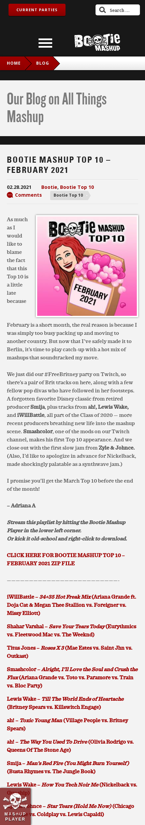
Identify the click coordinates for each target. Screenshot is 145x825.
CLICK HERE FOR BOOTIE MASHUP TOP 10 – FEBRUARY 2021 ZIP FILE (66, 559)
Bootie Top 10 (77, 187)
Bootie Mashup (97, 42)
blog (42, 63)
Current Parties (37, 9)
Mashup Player (15, 816)
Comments (28, 195)
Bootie (49, 187)
